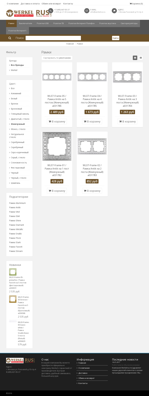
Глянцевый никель (19, 113)
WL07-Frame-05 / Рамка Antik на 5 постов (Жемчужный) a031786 (57, 101)
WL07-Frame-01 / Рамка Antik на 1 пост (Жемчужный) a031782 (57, 170)
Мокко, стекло (17, 129)
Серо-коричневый (19, 152)
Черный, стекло (17, 177)
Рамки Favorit (15, 246)
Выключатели (24, 23)
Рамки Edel (14, 216)
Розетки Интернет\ (17, 30)
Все (12, 88)
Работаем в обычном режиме (126, 365)
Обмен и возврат (86, 378)
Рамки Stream (16, 251)
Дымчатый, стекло (19, 118)
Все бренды (16, 65)
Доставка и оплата (30, 3)
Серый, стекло (17, 157)
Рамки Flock (15, 238)
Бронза (13, 103)
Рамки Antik (15, 207)
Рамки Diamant (16, 224)
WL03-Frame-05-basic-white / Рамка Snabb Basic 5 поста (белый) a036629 (23, 331)
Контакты (68, 3)
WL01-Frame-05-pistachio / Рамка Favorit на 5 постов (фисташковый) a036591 (17, 282)
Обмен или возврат (51, 3)
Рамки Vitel (14, 211)
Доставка (82, 373)
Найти (116, 38)
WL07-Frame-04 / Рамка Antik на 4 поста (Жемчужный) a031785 (92, 101)
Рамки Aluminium (17, 203)
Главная (70, 43)
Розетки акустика (105, 23)
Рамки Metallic (16, 229)
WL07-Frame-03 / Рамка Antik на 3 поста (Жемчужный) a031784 (127, 101)
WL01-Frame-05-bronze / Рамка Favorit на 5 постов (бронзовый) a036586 (24, 305)
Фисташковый (17, 167)
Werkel (13, 70)
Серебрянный (16, 142)
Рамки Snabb (15, 233)
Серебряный (16, 147)
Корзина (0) (136, 3)
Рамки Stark (15, 242)
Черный (13, 172)
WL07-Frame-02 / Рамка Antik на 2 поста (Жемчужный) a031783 (92, 170)
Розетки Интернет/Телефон (80, 23)
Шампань (14, 183)
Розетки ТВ (57, 23)
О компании (13, 3)
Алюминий (15, 93)
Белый (13, 98)
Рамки (11, 23)
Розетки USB (42, 23)
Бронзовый (15, 108)
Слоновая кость (18, 162)
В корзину (57, 121)
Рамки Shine (15, 220)
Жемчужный (17, 124)
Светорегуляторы (126, 23)
